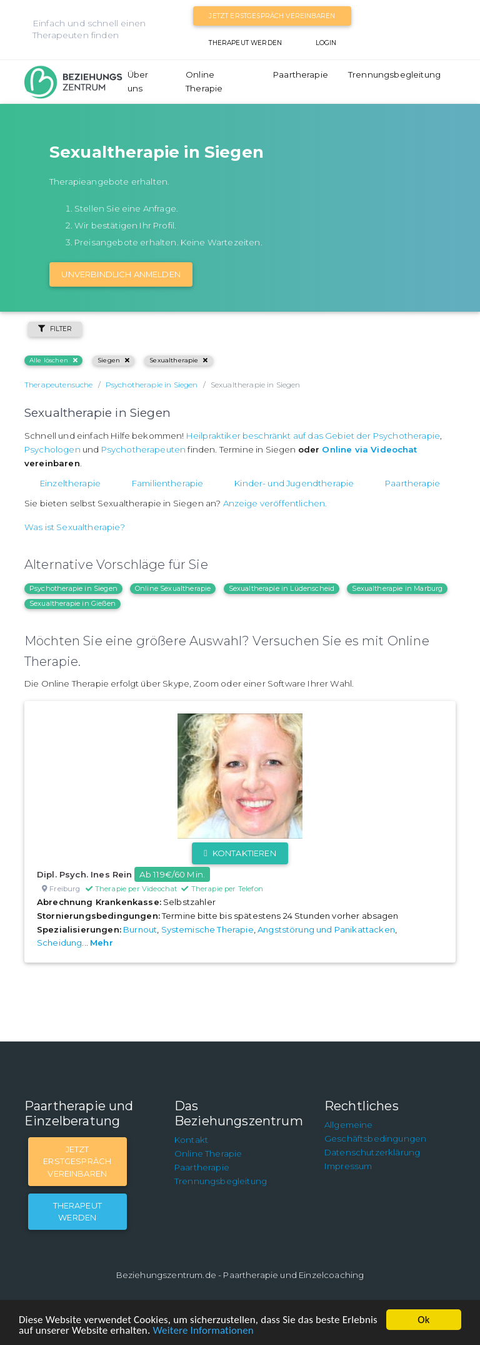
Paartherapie (300, 74)
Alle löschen (53, 360)
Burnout (140, 929)
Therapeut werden (245, 43)
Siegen (113, 360)
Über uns (138, 81)
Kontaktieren (240, 853)
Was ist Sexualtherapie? (74, 527)
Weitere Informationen (202, 1330)
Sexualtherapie (178, 360)
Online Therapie (204, 81)
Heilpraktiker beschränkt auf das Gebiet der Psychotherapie (313, 436)
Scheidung (59, 943)
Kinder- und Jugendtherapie (294, 483)
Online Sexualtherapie (173, 588)
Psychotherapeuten (143, 449)
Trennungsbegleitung (394, 74)
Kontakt (191, 1140)
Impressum (348, 1166)
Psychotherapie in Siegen (73, 588)
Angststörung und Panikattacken (326, 929)
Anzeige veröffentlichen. (275, 503)
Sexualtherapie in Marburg (397, 588)
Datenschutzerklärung (372, 1152)
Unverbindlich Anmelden (121, 274)
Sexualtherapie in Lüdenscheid (282, 588)
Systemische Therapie (207, 929)
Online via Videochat (369, 449)
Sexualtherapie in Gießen (72, 603)
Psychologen (52, 449)
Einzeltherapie (70, 483)
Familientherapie (168, 483)
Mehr (101, 943)
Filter (55, 329)
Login (326, 43)
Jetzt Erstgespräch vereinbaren (272, 16)
